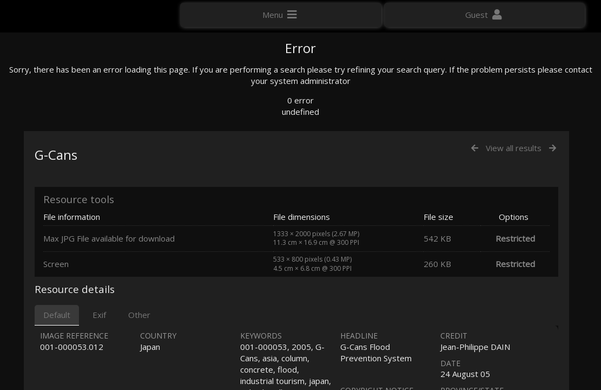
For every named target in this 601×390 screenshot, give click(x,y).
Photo (473, 72)
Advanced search (491, 215)
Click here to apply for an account (511, 379)
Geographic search (494, 203)
